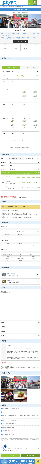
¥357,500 (33, 187)
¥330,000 (28, 177)
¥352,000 (33, 177)
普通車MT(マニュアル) (32, 158)
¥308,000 (38, 177)
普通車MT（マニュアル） (30, 67)
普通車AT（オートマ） (11, 67)
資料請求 (34, 2)
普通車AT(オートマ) (15, 158)
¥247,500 (18, 187)
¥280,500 (23, 177)
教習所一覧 (5, 6)
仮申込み (30, 2)
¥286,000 (23, 187)
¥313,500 (38, 187)
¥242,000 (18, 177)
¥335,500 (28, 187)
